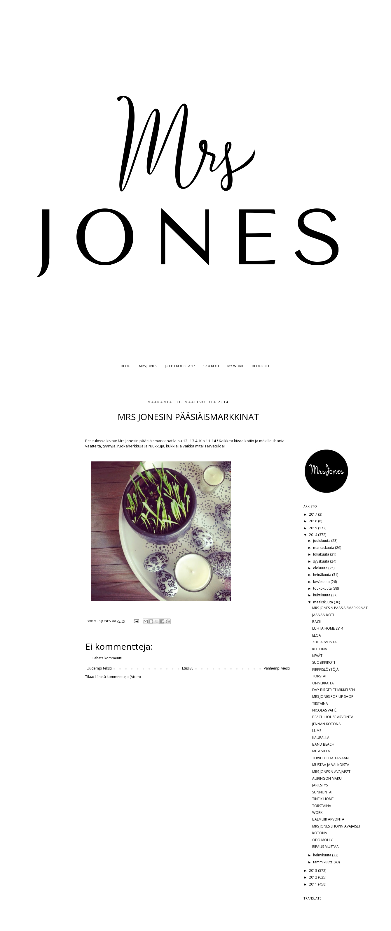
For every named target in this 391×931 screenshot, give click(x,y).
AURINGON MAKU (327, 778)
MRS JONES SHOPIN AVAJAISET (336, 826)
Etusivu (187, 668)
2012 (313, 877)
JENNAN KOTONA (326, 723)
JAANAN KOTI (323, 614)
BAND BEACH (323, 744)
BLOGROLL (261, 365)
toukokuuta (323, 588)
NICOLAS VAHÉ (324, 710)
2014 (313, 534)
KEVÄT (317, 655)
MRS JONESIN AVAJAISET (331, 771)
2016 (313, 521)
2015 (313, 528)
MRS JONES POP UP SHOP (332, 696)
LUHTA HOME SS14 (327, 628)
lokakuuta (321, 554)
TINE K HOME (323, 798)
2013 (313, 870)
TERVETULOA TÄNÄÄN (330, 758)
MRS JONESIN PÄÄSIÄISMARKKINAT (340, 607)
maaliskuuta (323, 602)
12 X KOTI (211, 365)
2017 (313, 514)
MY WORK (235, 365)
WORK (317, 812)
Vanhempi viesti (277, 668)
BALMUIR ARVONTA (328, 819)
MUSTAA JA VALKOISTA (330, 764)
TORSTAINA (321, 805)
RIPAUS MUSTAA (325, 846)
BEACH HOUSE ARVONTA (332, 716)
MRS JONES (147, 365)
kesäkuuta (322, 581)
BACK (316, 621)
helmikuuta (322, 855)
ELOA (316, 635)
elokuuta (320, 567)
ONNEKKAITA (323, 683)
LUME (316, 730)
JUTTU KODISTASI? (180, 365)
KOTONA (319, 649)
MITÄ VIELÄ (321, 751)
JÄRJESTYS (320, 785)
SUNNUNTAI (322, 792)
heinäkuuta (322, 574)
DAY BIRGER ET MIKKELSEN (333, 689)
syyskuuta (321, 561)
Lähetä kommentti (107, 658)
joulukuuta (322, 540)
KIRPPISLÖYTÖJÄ (325, 669)
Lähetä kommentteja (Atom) (118, 676)
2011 (313, 884)
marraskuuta (324, 547)
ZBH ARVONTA (324, 642)
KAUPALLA (320, 737)
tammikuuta (323, 862)
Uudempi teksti (99, 668)
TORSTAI (319, 676)
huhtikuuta (322, 595)
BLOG (125, 365)
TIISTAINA (320, 703)
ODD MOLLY (322, 839)
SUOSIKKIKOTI (323, 662)
